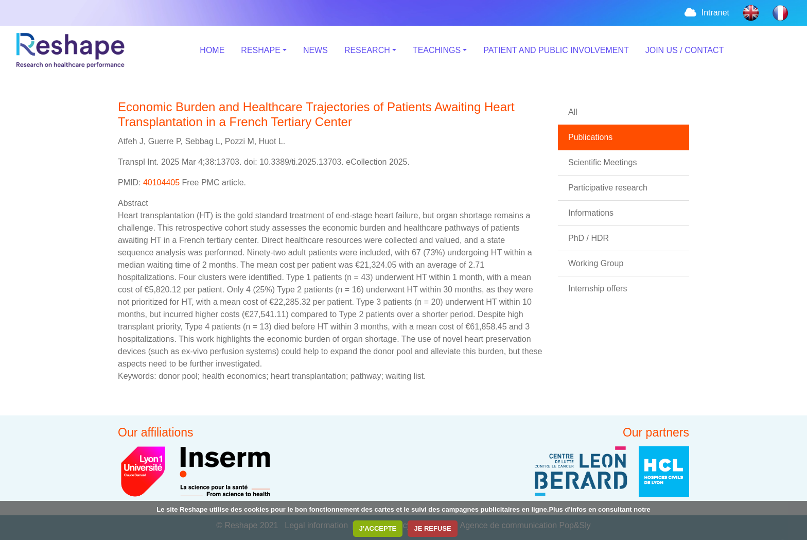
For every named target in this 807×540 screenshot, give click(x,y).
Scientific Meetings (602, 162)
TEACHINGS (437, 50)
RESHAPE (260, 50)
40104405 (162, 182)
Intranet (706, 12)
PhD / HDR (588, 238)
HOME (212, 50)
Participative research (607, 187)
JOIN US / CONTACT (684, 50)
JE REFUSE (432, 528)
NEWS (315, 50)
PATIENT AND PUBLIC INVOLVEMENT (555, 50)
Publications (590, 137)
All (572, 112)
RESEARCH (367, 50)
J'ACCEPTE (377, 528)
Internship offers (597, 288)
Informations (590, 212)
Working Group (595, 263)
